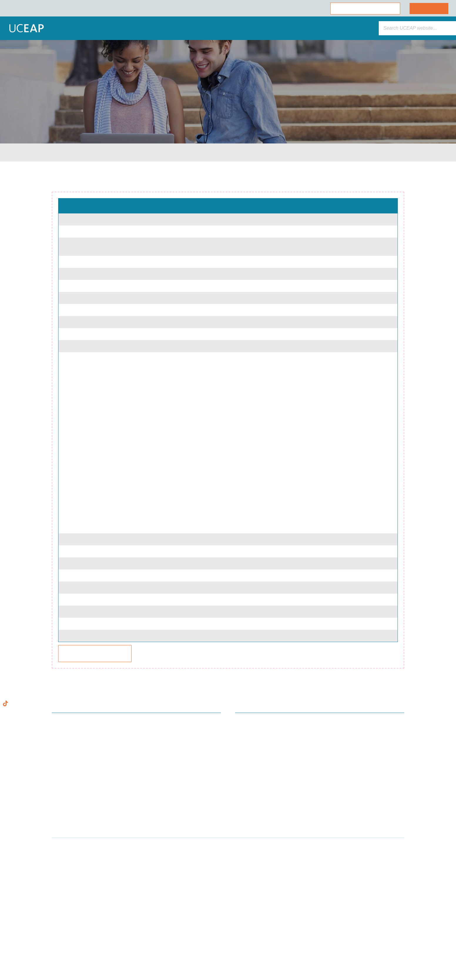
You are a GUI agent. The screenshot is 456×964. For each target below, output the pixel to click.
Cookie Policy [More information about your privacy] (54, 896)
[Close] (107, 847)
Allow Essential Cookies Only (60, 925)
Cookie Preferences (59, 940)
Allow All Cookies (60, 908)
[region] (60, 899)
